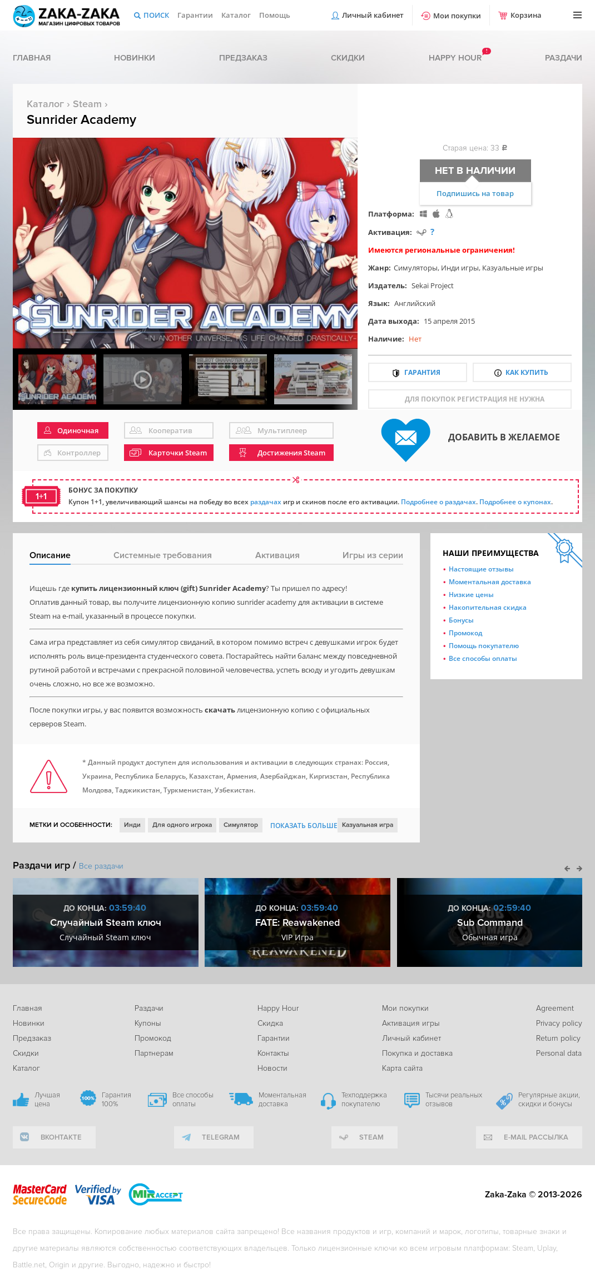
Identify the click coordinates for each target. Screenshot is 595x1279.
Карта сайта (402, 1068)
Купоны (148, 1023)
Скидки (348, 58)
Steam (87, 104)
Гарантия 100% (116, 1100)
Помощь (274, 15)
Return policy (558, 1038)
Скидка (270, 1023)
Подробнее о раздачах (438, 501)
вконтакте (61, 1137)
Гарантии (195, 15)
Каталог (236, 15)
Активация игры (411, 1023)
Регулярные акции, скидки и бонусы (549, 1100)
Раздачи (563, 58)
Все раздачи (101, 866)
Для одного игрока (182, 825)
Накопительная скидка (488, 607)
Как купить (526, 372)
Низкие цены (471, 594)
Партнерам (154, 1053)
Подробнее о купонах (515, 501)
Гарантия (422, 372)
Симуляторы (416, 268)
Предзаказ (243, 58)
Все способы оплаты (483, 658)
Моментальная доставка (490, 581)
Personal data (559, 1053)
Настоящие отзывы (481, 569)
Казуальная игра (367, 825)
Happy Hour (278, 1008)
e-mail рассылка (536, 1137)
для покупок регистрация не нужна (474, 399)
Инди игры (460, 268)
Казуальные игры (512, 268)
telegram (221, 1137)
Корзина (526, 15)
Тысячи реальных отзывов (453, 1100)
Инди (132, 825)
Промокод (465, 633)
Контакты (273, 1053)
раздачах (265, 501)
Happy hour (455, 58)
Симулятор (241, 825)
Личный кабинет (373, 15)
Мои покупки (457, 16)
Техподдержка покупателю (364, 1100)
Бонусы (461, 620)
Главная (32, 58)
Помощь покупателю (484, 645)
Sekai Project (432, 285)
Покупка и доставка (417, 1053)
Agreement (555, 1008)
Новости (272, 1068)
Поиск (156, 15)
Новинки (134, 58)
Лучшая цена (47, 1100)
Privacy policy (559, 1023)
